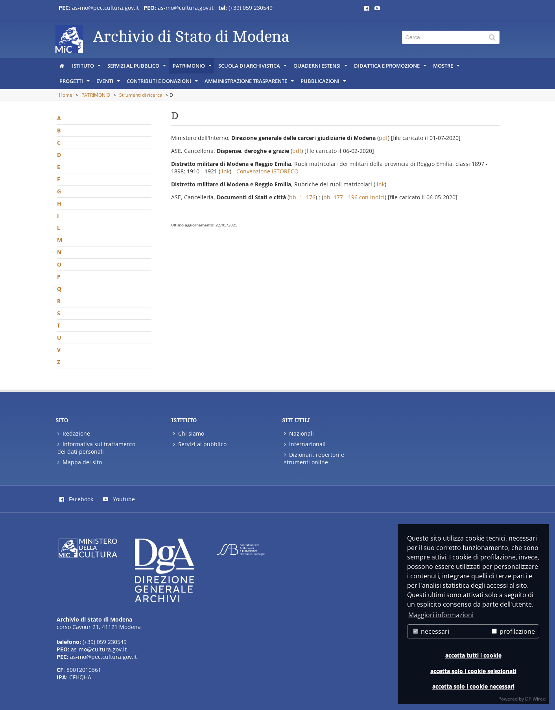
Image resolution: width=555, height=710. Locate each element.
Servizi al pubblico (200, 444)
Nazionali (299, 433)
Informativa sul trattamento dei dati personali (96, 447)
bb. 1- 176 (302, 197)
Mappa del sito (79, 462)
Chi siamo (188, 433)
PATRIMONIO (193, 67)
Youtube (119, 499)
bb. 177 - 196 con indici (354, 197)
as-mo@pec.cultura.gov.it (105, 7)
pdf (383, 138)
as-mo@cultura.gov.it (186, 7)
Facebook (76, 499)
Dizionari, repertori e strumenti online (314, 458)
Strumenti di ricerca (140, 95)
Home (65, 95)
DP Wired (535, 698)
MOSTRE (447, 67)
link (225, 171)
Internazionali (305, 444)
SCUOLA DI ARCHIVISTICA (253, 67)
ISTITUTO (87, 67)
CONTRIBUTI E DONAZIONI (163, 82)
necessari (431, 631)
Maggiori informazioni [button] (441, 615)
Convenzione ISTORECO (267, 171)
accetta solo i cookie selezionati (473, 671)
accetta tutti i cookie (473, 655)
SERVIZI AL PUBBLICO (137, 67)
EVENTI (108, 82)
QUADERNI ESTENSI (320, 67)
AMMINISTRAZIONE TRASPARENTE (250, 82)
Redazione (73, 433)
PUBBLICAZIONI (324, 82)
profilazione (513, 631)
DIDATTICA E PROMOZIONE (391, 67)
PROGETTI (75, 82)
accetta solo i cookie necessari (473, 686)
